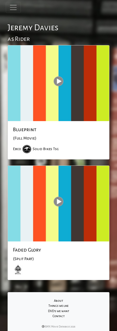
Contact (58, 316)
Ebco (17, 149)
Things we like (58, 306)
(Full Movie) (24, 138)
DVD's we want (58, 311)
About (58, 300)
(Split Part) (23, 259)
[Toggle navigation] (13, 7)
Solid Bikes (42, 149)
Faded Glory (27, 250)
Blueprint (24, 129)
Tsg (56, 149)
